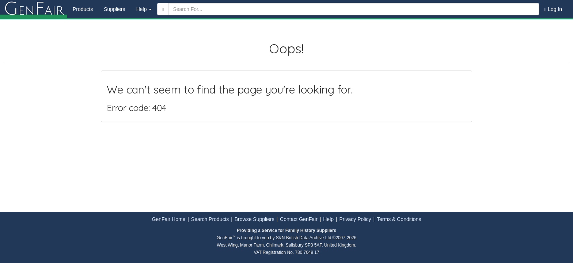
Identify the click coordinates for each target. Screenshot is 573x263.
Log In (553, 9)
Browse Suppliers (254, 219)
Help (328, 219)
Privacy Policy (355, 219)
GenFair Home (169, 219)
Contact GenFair (299, 219)
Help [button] (144, 9)
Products (83, 9)
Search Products (210, 219)
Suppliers (114, 9)
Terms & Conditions (399, 219)
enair (34, 9)
